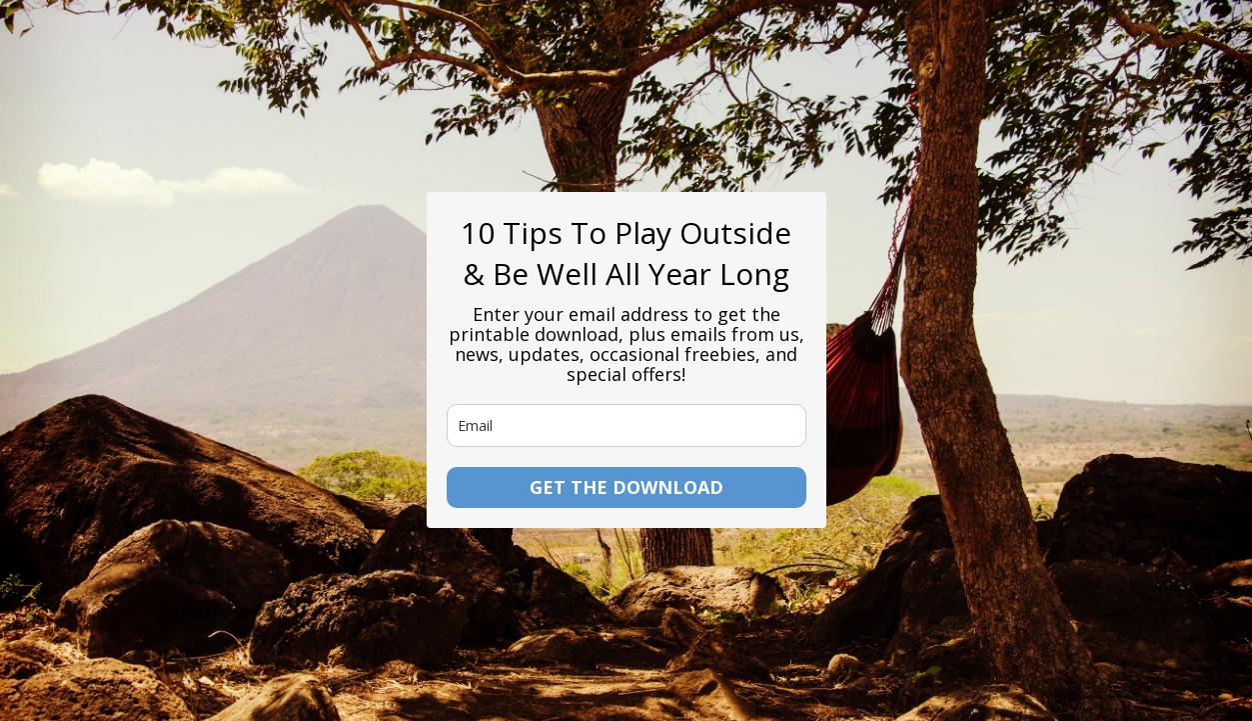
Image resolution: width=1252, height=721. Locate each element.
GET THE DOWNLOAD (626, 487)
